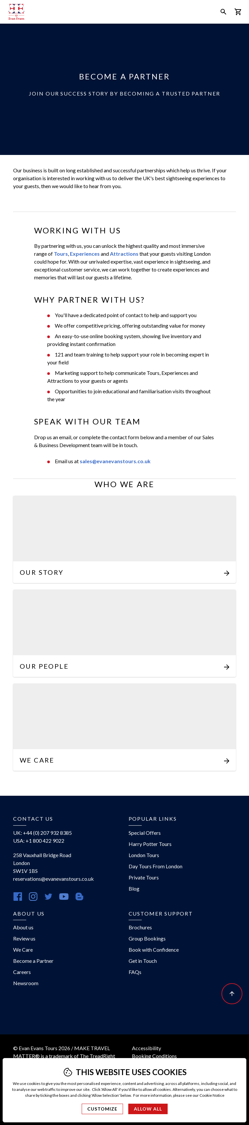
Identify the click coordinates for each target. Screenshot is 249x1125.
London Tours (144, 855)
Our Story (42, 572)
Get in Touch (143, 961)
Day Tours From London (155, 866)
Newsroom (25, 983)
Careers (22, 972)
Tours (61, 253)
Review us (24, 938)
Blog (134, 888)
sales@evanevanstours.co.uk (115, 461)
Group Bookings (147, 938)
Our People (44, 666)
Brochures (140, 927)
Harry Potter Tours (150, 844)
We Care (37, 760)
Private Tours (144, 877)
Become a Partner (33, 961)
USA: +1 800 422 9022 (38, 840)
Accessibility (146, 1048)
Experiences (85, 253)
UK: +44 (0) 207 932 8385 (42, 833)
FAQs (135, 972)
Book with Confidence (154, 949)
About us (23, 927)
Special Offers (145, 833)
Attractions (124, 253)
